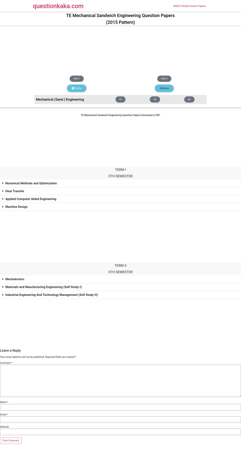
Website (4, 427)
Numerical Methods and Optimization (31, 183)
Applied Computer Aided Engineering (30, 199)
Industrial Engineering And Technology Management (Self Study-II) (51, 295)
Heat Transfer (14, 191)
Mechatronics (14, 279)
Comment (6, 363)
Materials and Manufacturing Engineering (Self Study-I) (43, 287)
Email (4, 414)
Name (4, 402)
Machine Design (16, 207)
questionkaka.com (58, 6)
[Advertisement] (120, 49)
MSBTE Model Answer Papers (189, 6)
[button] (164, 88)
